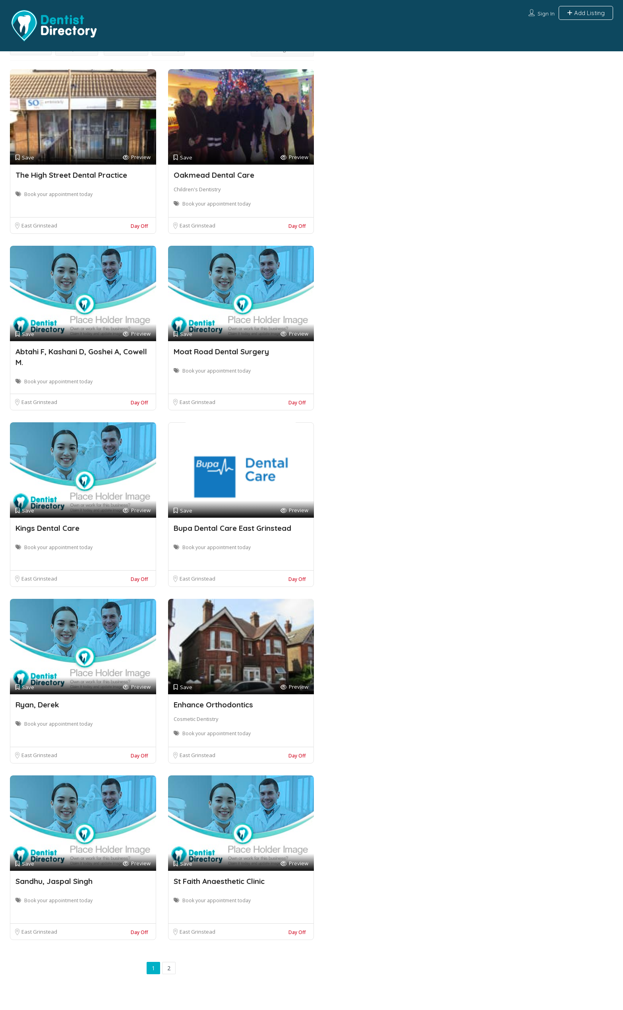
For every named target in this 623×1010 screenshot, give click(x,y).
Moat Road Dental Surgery (221, 351)
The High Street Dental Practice (71, 175)
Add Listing (586, 13)
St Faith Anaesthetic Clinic (219, 881)
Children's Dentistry (197, 189)
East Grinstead (39, 225)
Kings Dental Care (47, 528)
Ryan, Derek (37, 704)
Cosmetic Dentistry (196, 719)
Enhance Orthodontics (213, 704)
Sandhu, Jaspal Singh (54, 881)
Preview (137, 157)
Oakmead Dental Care (214, 175)
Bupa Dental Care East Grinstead (232, 528)
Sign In (546, 13)
